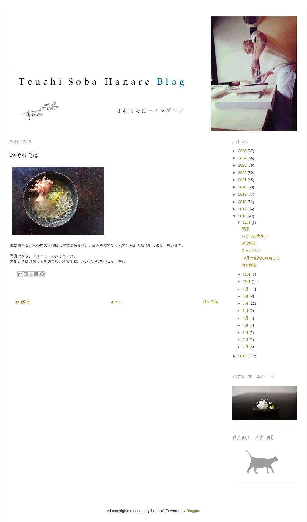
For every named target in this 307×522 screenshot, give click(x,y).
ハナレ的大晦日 (255, 236)
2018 (243, 202)
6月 (246, 311)
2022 (243, 172)
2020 (243, 187)
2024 (243, 158)
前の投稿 (210, 302)
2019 (243, 194)
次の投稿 (21, 302)
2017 (243, 209)
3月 (246, 332)
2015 (243, 356)
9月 (246, 289)
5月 (246, 318)
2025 (243, 151)
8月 (246, 296)
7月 (246, 303)
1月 (246, 347)
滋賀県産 (249, 243)
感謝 (245, 229)
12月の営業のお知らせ (260, 258)
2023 (243, 165)
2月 (246, 340)
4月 (246, 325)
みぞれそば (251, 250)
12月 (247, 222)
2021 (243, 180)
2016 (243, 216)
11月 (247, 274)
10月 (247, 281)
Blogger (192, 511)
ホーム (116, 302)
